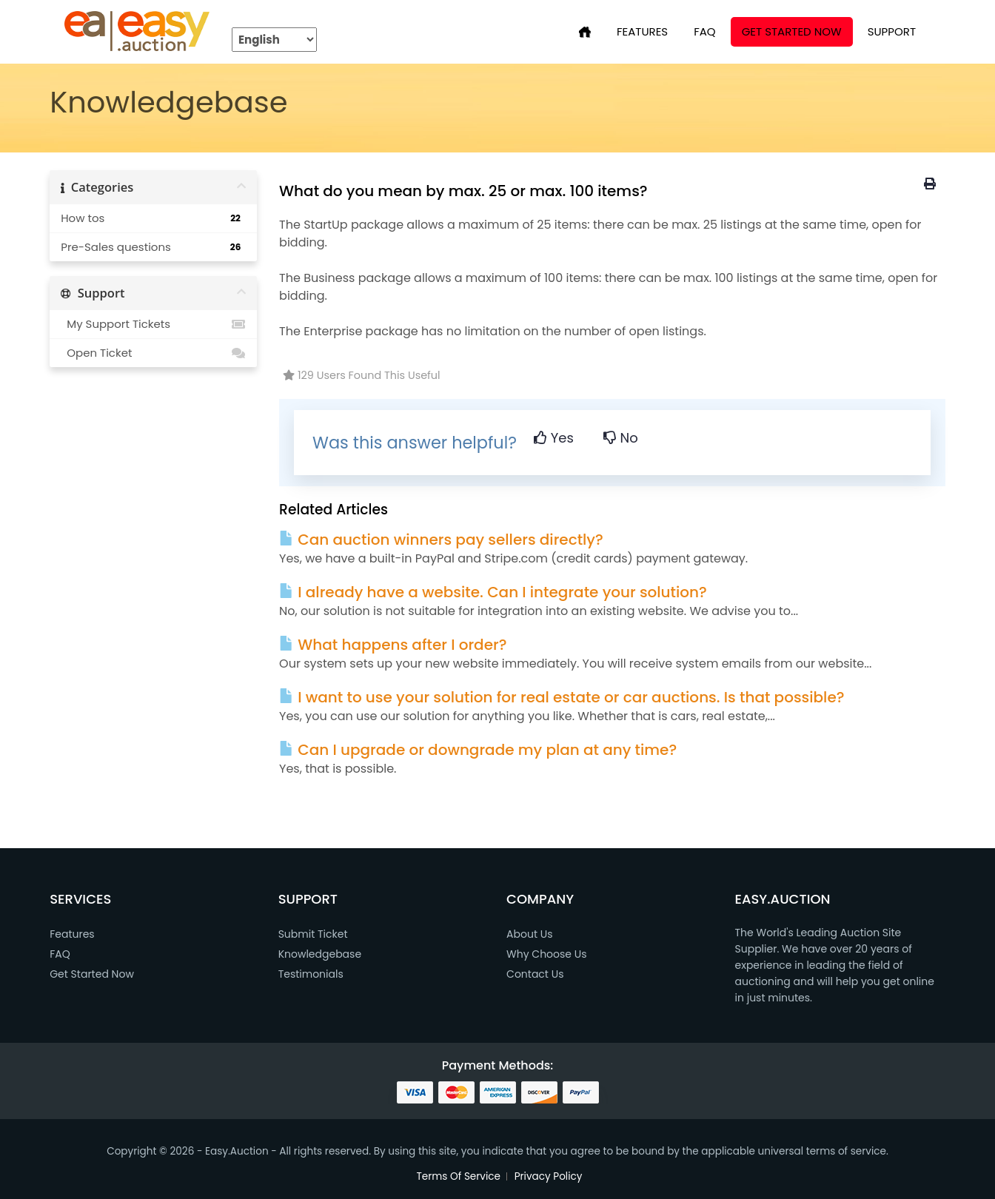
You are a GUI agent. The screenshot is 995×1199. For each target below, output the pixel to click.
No (620, 438)
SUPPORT (892, 31)
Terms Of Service (459, 1176)
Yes (554, 438)
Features (72, 934)
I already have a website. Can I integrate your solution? (493, 592)
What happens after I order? (392, 644)
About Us (529, 934)
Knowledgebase (319, 954)
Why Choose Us (546, 954)
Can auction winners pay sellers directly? (441, 539)
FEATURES (642, 31)
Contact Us (534, 974)
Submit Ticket (313, 934)
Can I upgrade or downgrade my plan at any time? (478, 749)
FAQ (705, 31)
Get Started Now (792, 31)
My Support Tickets (153, 324)
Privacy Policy (549, 1176)
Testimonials (311, 974)
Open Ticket (153, 353)
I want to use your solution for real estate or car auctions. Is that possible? (561, 697)
